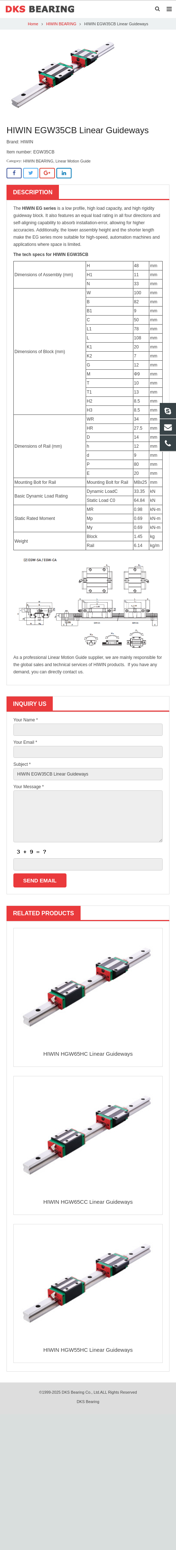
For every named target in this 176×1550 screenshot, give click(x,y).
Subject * (22, 764)
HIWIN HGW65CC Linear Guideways (88, 1202)
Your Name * (25, 719)
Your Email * (25, 742)
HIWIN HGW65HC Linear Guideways (88, 1054)
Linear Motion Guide (73, 161)
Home (33, 24)
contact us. (73, 671)
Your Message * (28, 786)
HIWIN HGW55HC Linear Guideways (88, 1350)
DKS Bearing (88, 1401)
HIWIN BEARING (61, 24)
